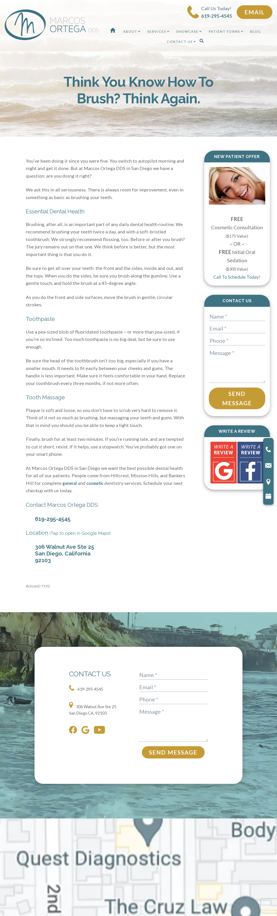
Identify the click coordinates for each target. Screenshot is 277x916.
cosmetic (97, 477)
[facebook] (74, 726)
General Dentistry (112, 111)
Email (255, 12)
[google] (87, 726)
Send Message (237, 393)
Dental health (71, 111)
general (70, 477)
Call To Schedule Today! (236, 271)
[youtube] (100, 726)
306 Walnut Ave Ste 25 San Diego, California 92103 (64, 548)
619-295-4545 (52, 513)
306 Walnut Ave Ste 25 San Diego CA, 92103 (96, 703)
